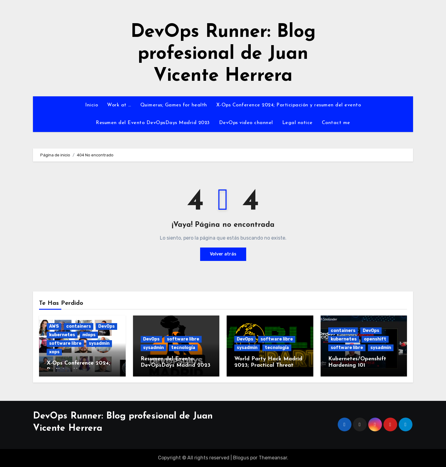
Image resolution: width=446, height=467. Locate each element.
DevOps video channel (246, 122)
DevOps (106, 326)
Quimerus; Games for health (173, 105)
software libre (65, 343)
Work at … (119, 105)
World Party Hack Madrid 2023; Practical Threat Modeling (268, 365)
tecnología (183, 347)
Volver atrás (223, 254)
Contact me (336, 122)
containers (78, 326)
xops (54, 352)
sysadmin (99, 343)
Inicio (91, 105)
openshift (375, 339)
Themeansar (273, 458)
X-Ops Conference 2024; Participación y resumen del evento (288, 105)
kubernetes (62, 334)
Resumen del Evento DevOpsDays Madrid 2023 (153, 122)
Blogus (241, 458)
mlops (88, 334)
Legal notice (297, 122)
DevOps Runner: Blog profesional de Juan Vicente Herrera (223, 54)
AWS (54, 326)
